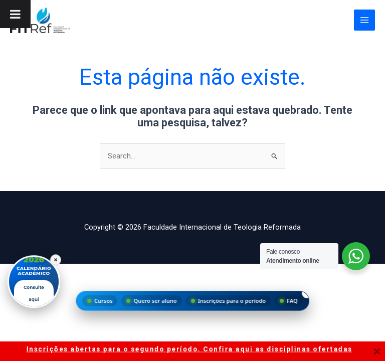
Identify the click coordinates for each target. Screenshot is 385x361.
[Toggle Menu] (15, 14)
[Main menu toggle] (364, 20)
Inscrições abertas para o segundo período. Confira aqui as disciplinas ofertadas (189, 349)
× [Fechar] (56, 258)
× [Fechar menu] (307, 292)
